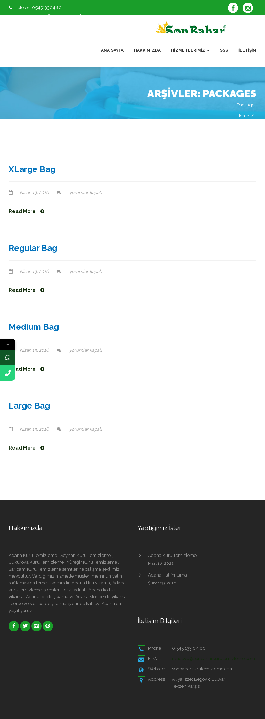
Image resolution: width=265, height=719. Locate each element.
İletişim (247, 50)
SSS (224, 50)
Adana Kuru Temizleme (172, 555)
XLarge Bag (32, 169)
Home (243, 115)
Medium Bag (34, 327)
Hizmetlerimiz (190, 50)
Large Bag (29, 406)
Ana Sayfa (112, 50)
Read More (26, 211)
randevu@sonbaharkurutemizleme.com (213, 658)
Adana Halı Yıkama (167, 575)
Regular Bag (33, 248)
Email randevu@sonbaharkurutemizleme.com (65, 15)
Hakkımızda (147, 50)
